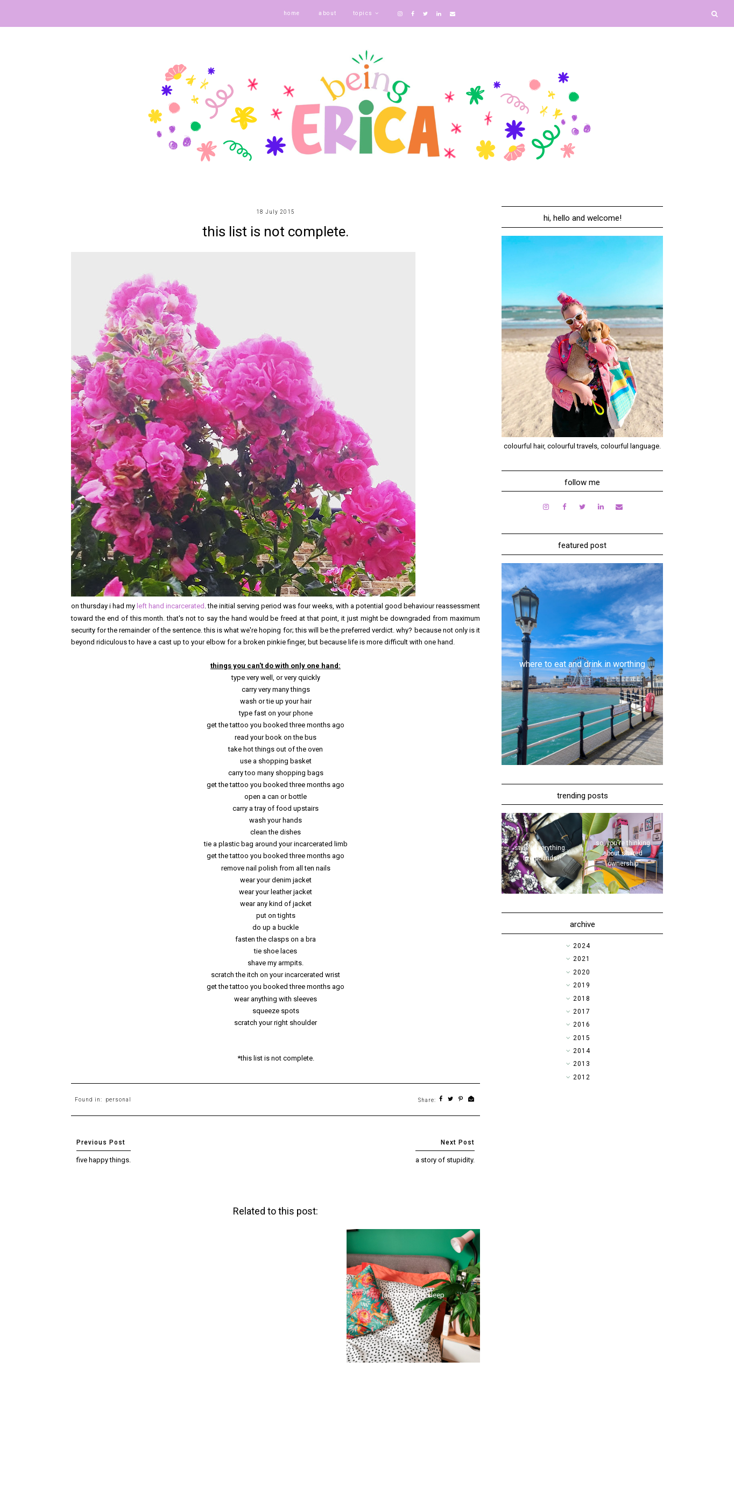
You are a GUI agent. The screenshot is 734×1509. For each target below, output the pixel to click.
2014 (581, 1051)
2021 (581, 959)
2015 (581, 1038)
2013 (581, 1064)
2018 (581, 998)
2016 (581, 1024)
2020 (581, 972)
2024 (581, 946)
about (328, 13)
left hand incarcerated (170, 606)
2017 (581, 1011)
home (292, 13)
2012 (581, 1077)
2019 (581, 985)
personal (118, 1100)
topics (363, 13)
